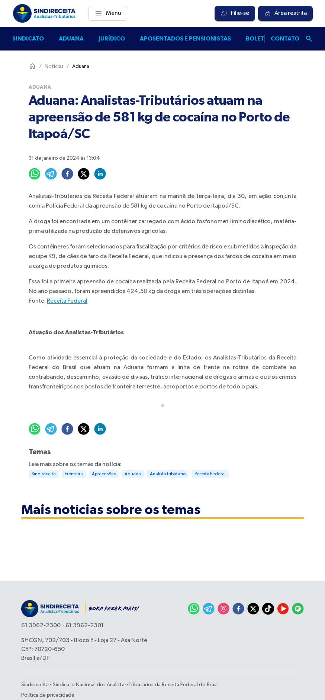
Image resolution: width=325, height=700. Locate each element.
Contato (285, 39)
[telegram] (51, 174)
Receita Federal (67, 301)
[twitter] (84, 174)
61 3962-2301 (84, 626)
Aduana (71, 39)
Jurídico (112, 39)
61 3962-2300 (41, 626)
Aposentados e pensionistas (185, 39)
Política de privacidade (47, 695)
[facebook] (67, 174)
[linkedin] (100, 174)
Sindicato (28, 39)
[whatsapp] (35, 174)
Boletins (260, 39)
